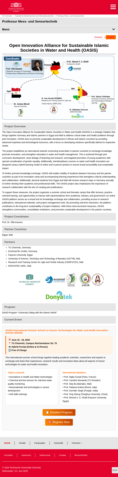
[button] (110, 7)
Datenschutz (45, 455)
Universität (58, 443)
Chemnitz (76, 443)
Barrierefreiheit (81, 455)
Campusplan (39, 443)
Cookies (62, 455)
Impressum (26, 455)
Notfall (7, 443)
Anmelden (8, 455)
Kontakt (22, 443)
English (110, 37)
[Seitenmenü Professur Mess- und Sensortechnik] (59, 29)
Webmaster (7, 471)
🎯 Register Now (59, 422)
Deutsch (98, 37)
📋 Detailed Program (59, 412)
